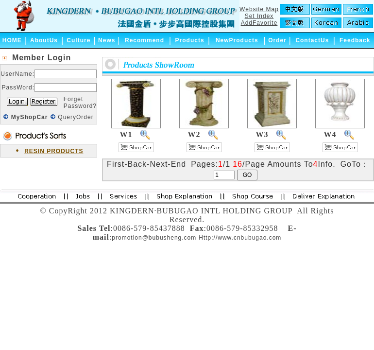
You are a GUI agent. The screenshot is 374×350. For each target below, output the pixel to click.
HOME (12, 40)
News (106, 40)
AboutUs (44, 40)
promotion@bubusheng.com (154, 237)
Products (189, 40)
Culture (78, 40)
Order (277, 40)
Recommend (144, 40)
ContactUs (312, 40)
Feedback (355, 40)
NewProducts (237, 40)
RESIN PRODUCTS (53, 151)
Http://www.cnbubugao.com (240, 237)
